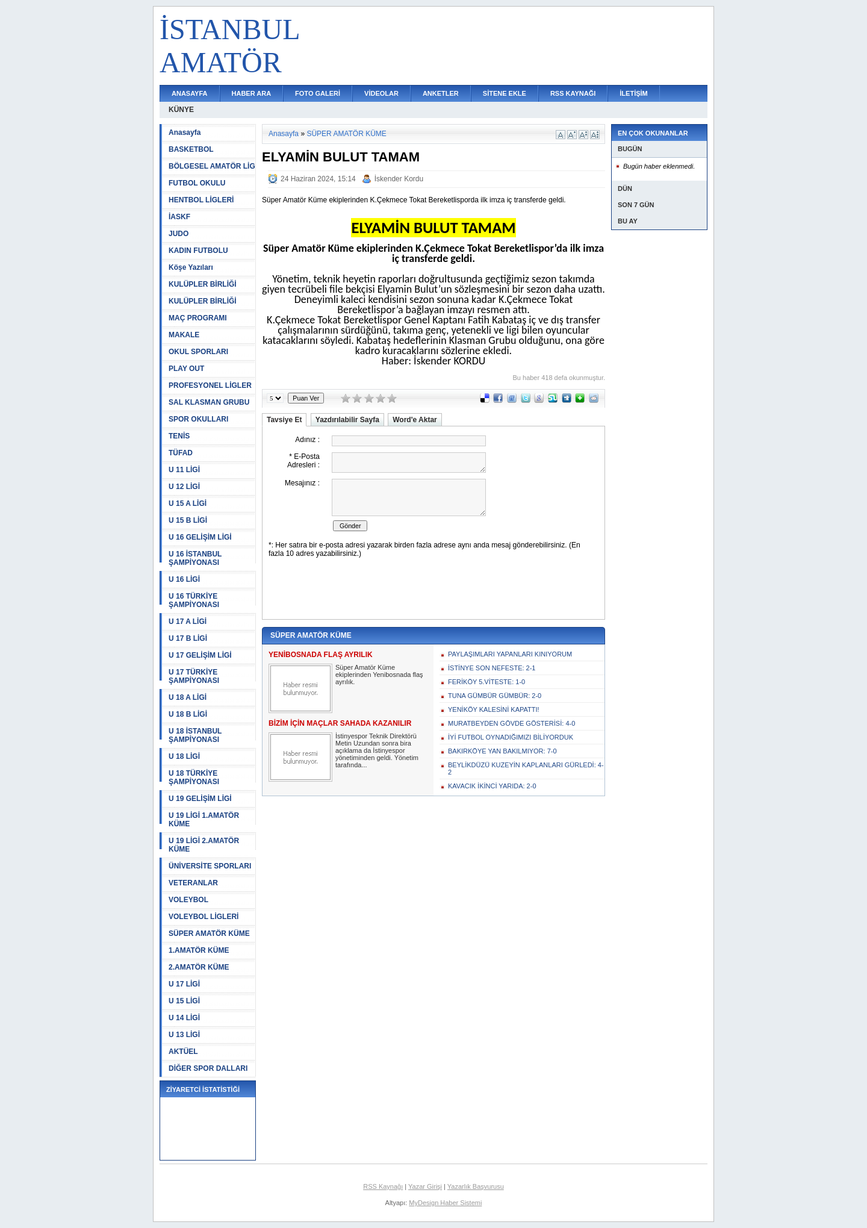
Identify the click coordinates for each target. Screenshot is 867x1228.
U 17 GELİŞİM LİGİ (200, 655)
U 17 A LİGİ (188, 621)
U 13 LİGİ (184, 1034)
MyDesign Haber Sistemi (445, 1202)
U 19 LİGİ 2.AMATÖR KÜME (204, 845)
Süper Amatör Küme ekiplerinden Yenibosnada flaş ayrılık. (379, 674)
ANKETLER (441, 93)
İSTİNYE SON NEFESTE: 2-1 (491, 668)
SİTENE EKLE (504, 93)
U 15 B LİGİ (188, 520)
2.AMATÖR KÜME (199, 967)
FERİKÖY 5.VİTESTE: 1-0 (486, 681)
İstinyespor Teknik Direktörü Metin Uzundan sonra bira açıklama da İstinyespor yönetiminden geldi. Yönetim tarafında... (376, 750)
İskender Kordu (398, 179)
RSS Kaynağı (383, 1186)
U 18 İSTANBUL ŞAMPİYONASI (195, 735)
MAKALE (184, 335)
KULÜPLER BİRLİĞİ (203, 284)
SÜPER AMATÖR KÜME (209, 933)
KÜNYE (181, 109)
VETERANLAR (193, 883)
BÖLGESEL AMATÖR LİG (212, 166)
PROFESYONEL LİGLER (210, 385)
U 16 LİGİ (184, 579)
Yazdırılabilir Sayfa (347, 420)
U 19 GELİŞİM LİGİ (200, 798)
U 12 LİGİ (184, 486)
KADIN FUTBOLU (198, 250)
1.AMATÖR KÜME (199, 950)
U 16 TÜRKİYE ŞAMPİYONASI (194, 600)
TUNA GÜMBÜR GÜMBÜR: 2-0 (494, 695)
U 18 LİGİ (184, 756)
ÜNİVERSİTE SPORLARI (210, 866)
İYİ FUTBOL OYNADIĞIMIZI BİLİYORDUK (510, 737)
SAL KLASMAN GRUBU (209, 402)
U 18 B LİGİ (188, 714)
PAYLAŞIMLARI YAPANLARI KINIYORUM (510, 654)
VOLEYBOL (188, 900)
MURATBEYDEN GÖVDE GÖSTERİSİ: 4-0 (511, 723)
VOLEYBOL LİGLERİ (203, 916)
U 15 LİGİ (184, 1001)
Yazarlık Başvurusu (475, 1186)
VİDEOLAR (381, 93)
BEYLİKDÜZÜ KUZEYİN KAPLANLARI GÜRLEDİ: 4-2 (526, 768)
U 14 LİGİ (184, 1018)
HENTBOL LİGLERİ (201, 200)
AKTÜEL (183, 1051)
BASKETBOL (191, 149)
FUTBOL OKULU (197, 183)
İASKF (179, 217)
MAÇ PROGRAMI (198, 318)
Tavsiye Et (284, 420)
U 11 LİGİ (184, 470)
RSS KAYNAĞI (572, 93)
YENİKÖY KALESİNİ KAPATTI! (493, 709)
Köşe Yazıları (191, 267)
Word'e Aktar (415, 420)
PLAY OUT (186, 368)
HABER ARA (252, 93)
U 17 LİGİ (184, 984)
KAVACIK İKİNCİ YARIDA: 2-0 (492, 786)
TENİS (179, 436)
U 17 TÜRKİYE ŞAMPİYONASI (194, 676)
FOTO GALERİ (317, 93)
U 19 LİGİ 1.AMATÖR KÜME (204, 819)
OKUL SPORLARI (198, 352)
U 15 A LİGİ (188, 503)
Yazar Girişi (425, 1186)
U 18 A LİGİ (188, 697)
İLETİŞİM (633, 93)
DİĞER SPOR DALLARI (208, 1068)
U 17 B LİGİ (188, 638)
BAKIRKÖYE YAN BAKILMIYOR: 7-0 (502, 751)
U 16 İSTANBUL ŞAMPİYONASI (195, 558)
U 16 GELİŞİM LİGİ (200, 537)
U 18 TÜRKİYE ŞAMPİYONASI (194, 777)
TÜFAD (181, 453)
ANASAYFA (190, 93)
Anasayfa (184, 132)
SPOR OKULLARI (198, 419)
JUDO (178, 233)
